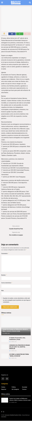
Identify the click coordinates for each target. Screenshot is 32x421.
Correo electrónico (6, 283)
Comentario (5, 254)
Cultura (3, 387)
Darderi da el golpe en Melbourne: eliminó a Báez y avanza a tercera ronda (15, 330)
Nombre (4, 275)
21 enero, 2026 (12, 341)
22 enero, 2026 (6, 333)
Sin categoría (15, 389)
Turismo (24, 389)
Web (2, 291)
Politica (14, 387)
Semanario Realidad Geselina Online (13, 415)
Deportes (3, 389)
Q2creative (3, 417)
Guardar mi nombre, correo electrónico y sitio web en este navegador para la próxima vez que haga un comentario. (16, 300)
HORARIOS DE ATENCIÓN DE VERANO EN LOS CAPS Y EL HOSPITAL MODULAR (19, 347)
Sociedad (24, 387)
